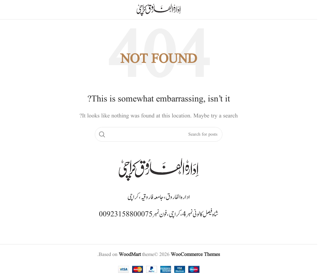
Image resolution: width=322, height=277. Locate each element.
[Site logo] (159, 9)
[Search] (158, 134)
